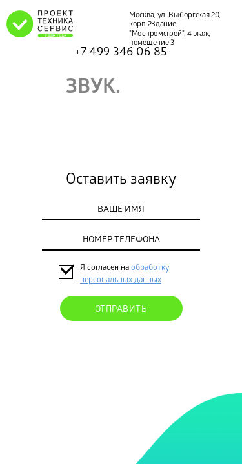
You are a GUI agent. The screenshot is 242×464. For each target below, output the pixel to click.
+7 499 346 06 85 (121, 53)
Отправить (121, 310)
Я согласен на (105, 268)
